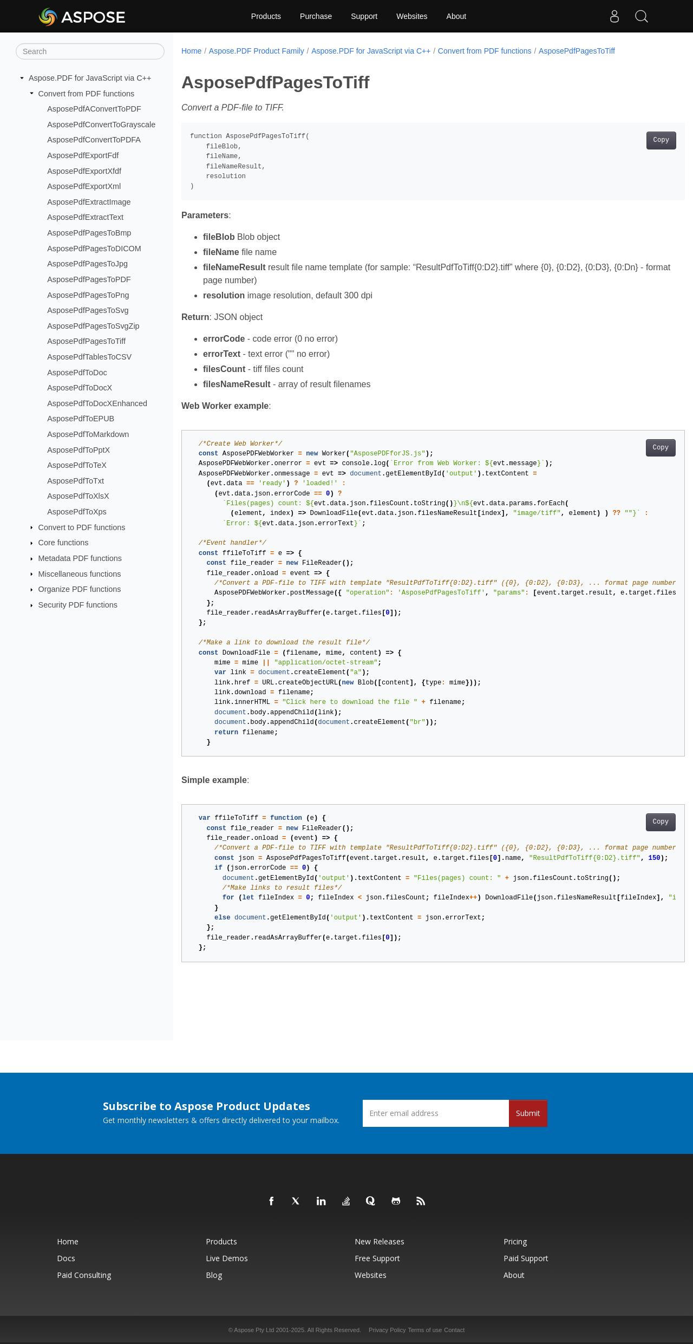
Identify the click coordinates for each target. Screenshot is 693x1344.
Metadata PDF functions (80, 558)
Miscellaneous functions (79, 573)
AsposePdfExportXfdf (84, 170)
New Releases (379, 1241)
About (457, 16)
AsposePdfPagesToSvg (87, 310)
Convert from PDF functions (86, 93)
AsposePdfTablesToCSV (89, 357)
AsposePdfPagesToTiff (86, 341)
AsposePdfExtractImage (88, 202)
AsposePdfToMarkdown (88, 434)
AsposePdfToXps (77, 511)
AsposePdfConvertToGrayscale (101, 124)
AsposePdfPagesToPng (88, 294)
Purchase (316, 16)
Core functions (63, 542)
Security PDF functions (77, 605)
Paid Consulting (84, 1275)
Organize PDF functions (79, 589)
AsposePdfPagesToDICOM (94, 248)
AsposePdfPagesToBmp (89, 233)
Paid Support (526, 1258)
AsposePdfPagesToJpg (87, 263)
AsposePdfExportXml (84, 186)
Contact (454, 1330)
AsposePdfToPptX (78, 449)
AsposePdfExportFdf (83, 155)
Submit (528, 1113)
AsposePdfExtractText (85, 217)
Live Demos (227, 1258)
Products (266, 16)
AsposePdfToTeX (77, 465)
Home (191, 51)
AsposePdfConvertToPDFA (94, 139)
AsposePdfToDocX (79, 387)
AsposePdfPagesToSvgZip (93, 326)
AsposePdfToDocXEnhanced (97, 403)
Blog (214, 1275)
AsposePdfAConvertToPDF (94, 109)
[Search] (90, 51)
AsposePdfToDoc (77, 372)
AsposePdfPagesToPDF (88, 279)
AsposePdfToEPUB (80, 418)
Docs (66, 1258)
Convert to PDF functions (82, 527)
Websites (411, 16)
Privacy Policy (387, 1330)
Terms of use (425, 1330)
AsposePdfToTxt (75, 481)
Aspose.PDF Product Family (256, 51)
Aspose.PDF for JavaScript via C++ (90, 78)
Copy (626, 140)
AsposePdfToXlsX (78, 496)
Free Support (377, 1258)
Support (364, 16)
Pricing (515, 1241)
